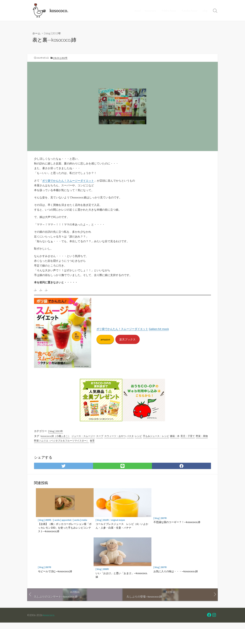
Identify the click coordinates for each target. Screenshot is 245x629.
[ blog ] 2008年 (102, 575)
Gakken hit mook (159, 333)
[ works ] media (80, 526)
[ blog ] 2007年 (160, 524)
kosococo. (152, 10)
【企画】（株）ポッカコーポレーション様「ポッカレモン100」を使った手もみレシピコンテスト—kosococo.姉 (65, 533)
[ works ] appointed (62, 526)
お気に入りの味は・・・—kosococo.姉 (175, 577)
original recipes (118, 526)
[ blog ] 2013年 (52, 33)
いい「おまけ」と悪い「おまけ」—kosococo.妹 (122, 581)
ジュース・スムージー (83, 441)
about (139, 10)
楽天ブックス (127, 343)
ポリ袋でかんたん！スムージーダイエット (68, 181)
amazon (105, 343)
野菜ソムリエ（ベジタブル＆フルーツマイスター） (61, 445)
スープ (99, 441)
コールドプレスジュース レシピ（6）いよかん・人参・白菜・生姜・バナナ (122, 531)
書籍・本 (175, 441)
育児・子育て (188, 441)
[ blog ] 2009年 (44, 526)
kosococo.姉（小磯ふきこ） (55, 441)
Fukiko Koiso (170, 10)
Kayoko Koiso (190, 10)
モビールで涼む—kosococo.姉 (55, 577)
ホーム (36, 33)
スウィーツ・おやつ (115, 441)
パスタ (130, 441)
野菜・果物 (202, 441)
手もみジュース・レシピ (156, 441)
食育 (92, 445)
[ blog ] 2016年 (102, 526)
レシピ (138, 441)
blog (205, 10)
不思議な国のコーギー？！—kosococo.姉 (176, 528)
